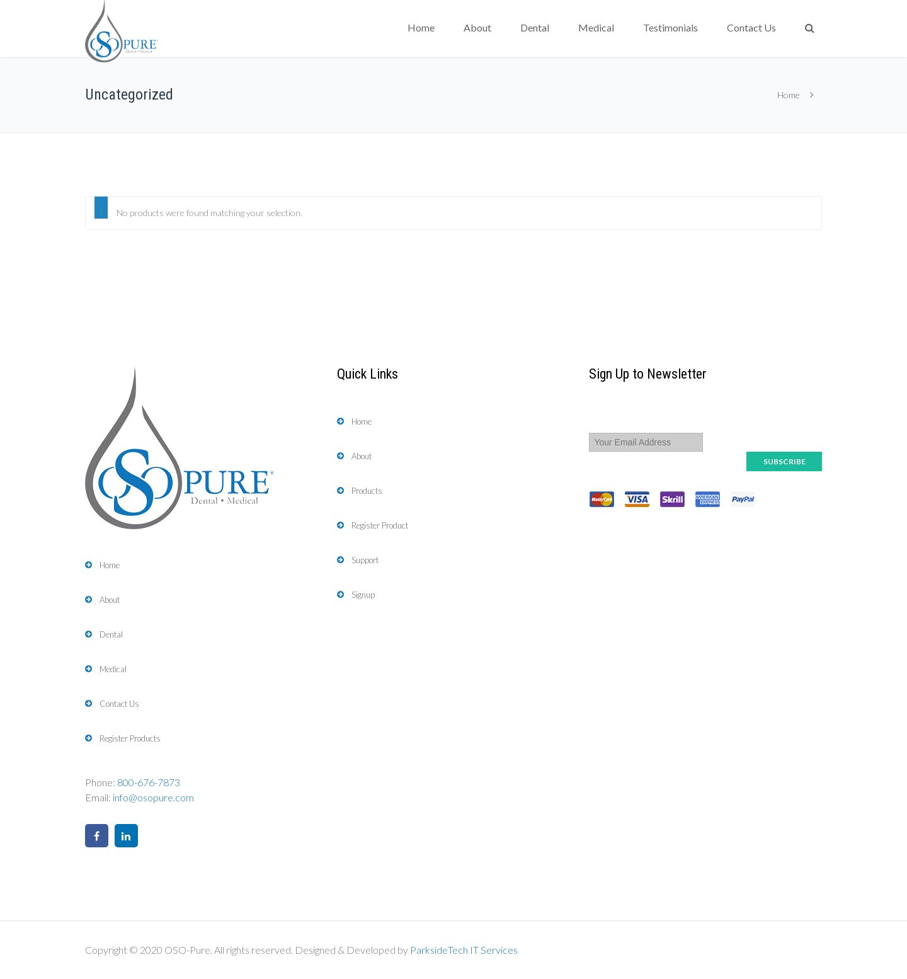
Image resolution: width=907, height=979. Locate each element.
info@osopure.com (153, 797)
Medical (596, 27)
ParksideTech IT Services (464, 950)
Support (365, 560)
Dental (534, 27)
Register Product (379, 525)
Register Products (130, 738)
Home (421, 27)
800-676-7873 (148, 782)
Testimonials (670, 27)
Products (366, 491)
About (477, 27)
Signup (363, 595)
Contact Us (751, 27)
